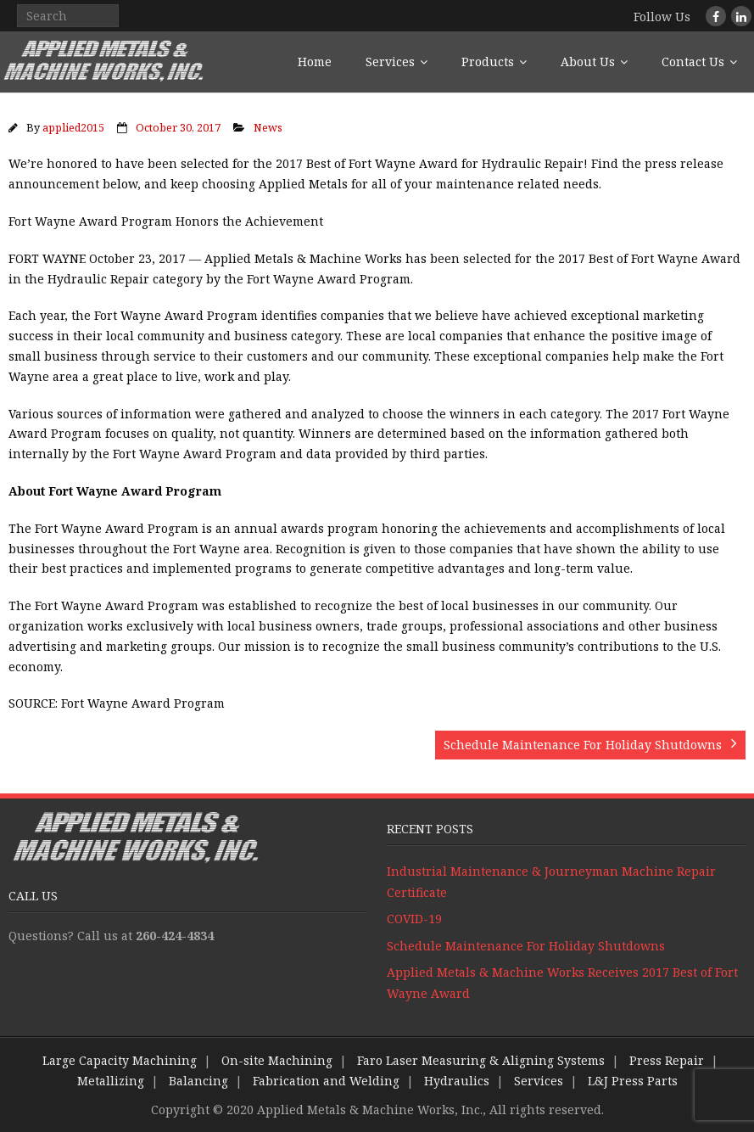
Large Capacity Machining (119, 1060)
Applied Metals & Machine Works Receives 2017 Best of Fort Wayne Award (562, 982)
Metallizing (110, 1081)
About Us (588, 61)
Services (390, 61)
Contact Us (693, 61)
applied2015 (73, 127)
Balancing (198, 1081)
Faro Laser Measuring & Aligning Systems (481, 1060)
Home (315, 61)
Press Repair (666, 1060)
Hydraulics (456, 1081)
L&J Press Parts (633, 1081)
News (268, 127)
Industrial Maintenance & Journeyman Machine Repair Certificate (551, 881)
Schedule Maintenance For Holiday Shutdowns (526, 946)
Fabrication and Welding (326, 1081)
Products (487, 61)
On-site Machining (276, 1060)
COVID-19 (414, 919)
